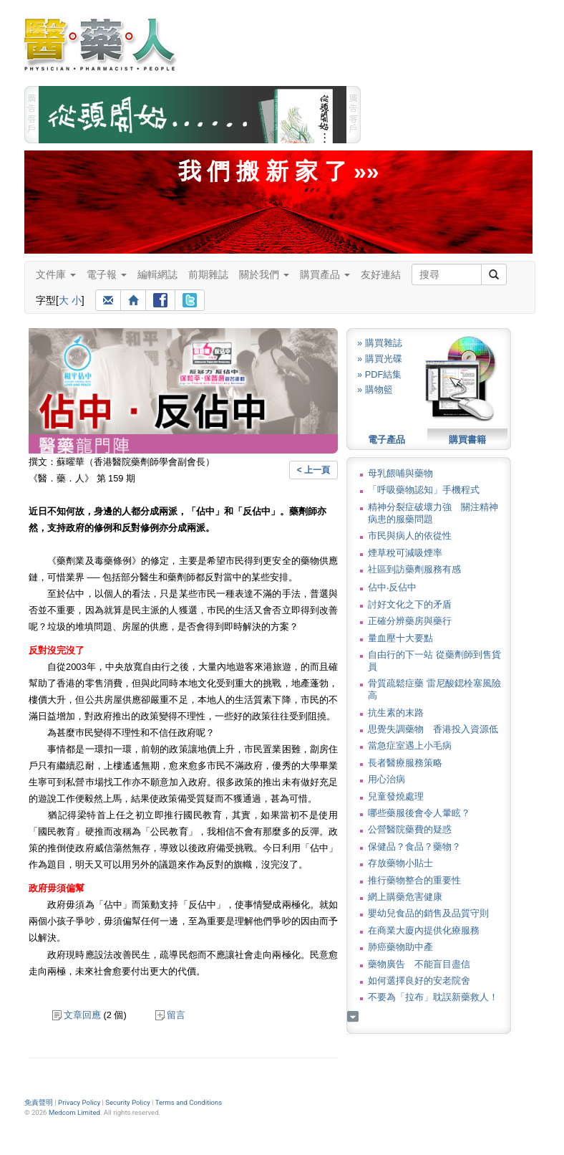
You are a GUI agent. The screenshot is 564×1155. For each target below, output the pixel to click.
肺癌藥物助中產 (400, 946)
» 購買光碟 (379, 358)
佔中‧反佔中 (392, 587)
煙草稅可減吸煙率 (405, 552)
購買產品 (325, 274)
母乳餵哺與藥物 (400, 473)
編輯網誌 (157, 274)
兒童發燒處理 (396, 796)
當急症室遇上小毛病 (410, 745)
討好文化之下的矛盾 (410, 604)
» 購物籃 (375, 389)
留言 (170, 1015)
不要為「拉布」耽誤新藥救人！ (433, 997)
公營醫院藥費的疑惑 (410, 829)
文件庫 (56, 274)
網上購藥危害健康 (405, 896)
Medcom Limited (74, 1112)
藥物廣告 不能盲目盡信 (419, 964)
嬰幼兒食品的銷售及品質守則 (428, 913)
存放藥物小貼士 (400, 863)
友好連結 (381, 274)
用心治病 (386, 779)
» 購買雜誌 (379, 342)
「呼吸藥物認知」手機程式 (424, 489)
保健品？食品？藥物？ (414, 846)
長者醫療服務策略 (405, 762)
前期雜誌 (208, 274)
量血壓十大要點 (400, 638)
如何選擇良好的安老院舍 (419, 980)
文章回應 (76, 1015)
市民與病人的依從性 (410, 535)
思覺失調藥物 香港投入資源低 (433, 729)
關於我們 (264, 274)
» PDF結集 (379, 374)
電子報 (107, 274)
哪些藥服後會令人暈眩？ (419, 812)
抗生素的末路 (396, 712)
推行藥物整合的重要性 (414, 880)
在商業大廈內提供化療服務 (424, 930)
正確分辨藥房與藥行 (410, 620)
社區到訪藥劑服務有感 (414, 569)
